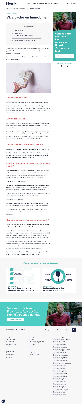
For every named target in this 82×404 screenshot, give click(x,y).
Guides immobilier (10, 354)
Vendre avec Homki (11, 339)
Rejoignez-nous (49, 330)
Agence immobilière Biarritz (59, 346)
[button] (3, 401)
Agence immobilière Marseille (59, 370)
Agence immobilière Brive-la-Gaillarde (62, 350)
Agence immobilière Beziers (59, 344)
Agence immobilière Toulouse (59, 394)
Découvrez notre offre (64, 56)
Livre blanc (9, 357)
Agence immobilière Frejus (59, 358)
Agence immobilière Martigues (60, 371)
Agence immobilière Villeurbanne (60, 395)
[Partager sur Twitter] (64, 66)
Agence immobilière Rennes (59, 387)
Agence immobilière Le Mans (59, 365)
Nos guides (53, 3)
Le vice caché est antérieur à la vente (22, 35)
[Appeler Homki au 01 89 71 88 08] (71, 3)
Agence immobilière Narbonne (60, 376)
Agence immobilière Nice (58, 378)
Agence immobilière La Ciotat (60, 362)
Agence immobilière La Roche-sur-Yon (62, 363)
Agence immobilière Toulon (59, 392)
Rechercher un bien (11, 344)
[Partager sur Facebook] (61, 66)
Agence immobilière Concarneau (60, 355)
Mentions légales (33, 352)
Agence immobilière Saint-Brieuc (60, 389)
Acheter (33, 3)
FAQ (7, 352)
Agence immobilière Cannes (59, 352)
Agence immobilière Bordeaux (60, 347)
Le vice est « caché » (17, 33)
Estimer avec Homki (11, 341)
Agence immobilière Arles (59, 341)
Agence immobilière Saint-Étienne (61, 391)
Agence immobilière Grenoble (60, 360)
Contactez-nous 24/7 (62, 330)
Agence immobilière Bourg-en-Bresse (61, 349)
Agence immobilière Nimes (59, 379)
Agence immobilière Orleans (59, 381)
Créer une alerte (10, 346)
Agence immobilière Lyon (59, 368)
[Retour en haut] (74, 330)
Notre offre (46, 3)
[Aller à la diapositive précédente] (6, 281)
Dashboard (32, 346)
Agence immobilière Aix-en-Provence (61, 339)
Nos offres (31, 339)
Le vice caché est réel (18, 30)
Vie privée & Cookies (34, 354)
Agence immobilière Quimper (59, 386)
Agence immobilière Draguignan (60, 357)
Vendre (28, 3)
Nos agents (32, 344)
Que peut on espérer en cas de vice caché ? (24, 40)
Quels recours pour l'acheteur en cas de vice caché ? (26, 38)
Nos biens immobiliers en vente (36, 341)
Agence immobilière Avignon (59, 342)
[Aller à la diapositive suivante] (75, 281)
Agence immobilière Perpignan (60, 384)
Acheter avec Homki (11, 342)
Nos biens (39, 3)
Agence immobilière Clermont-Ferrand (62, 354)
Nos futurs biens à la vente (35, 342)
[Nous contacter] (68, 66)
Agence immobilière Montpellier (60, 373)
